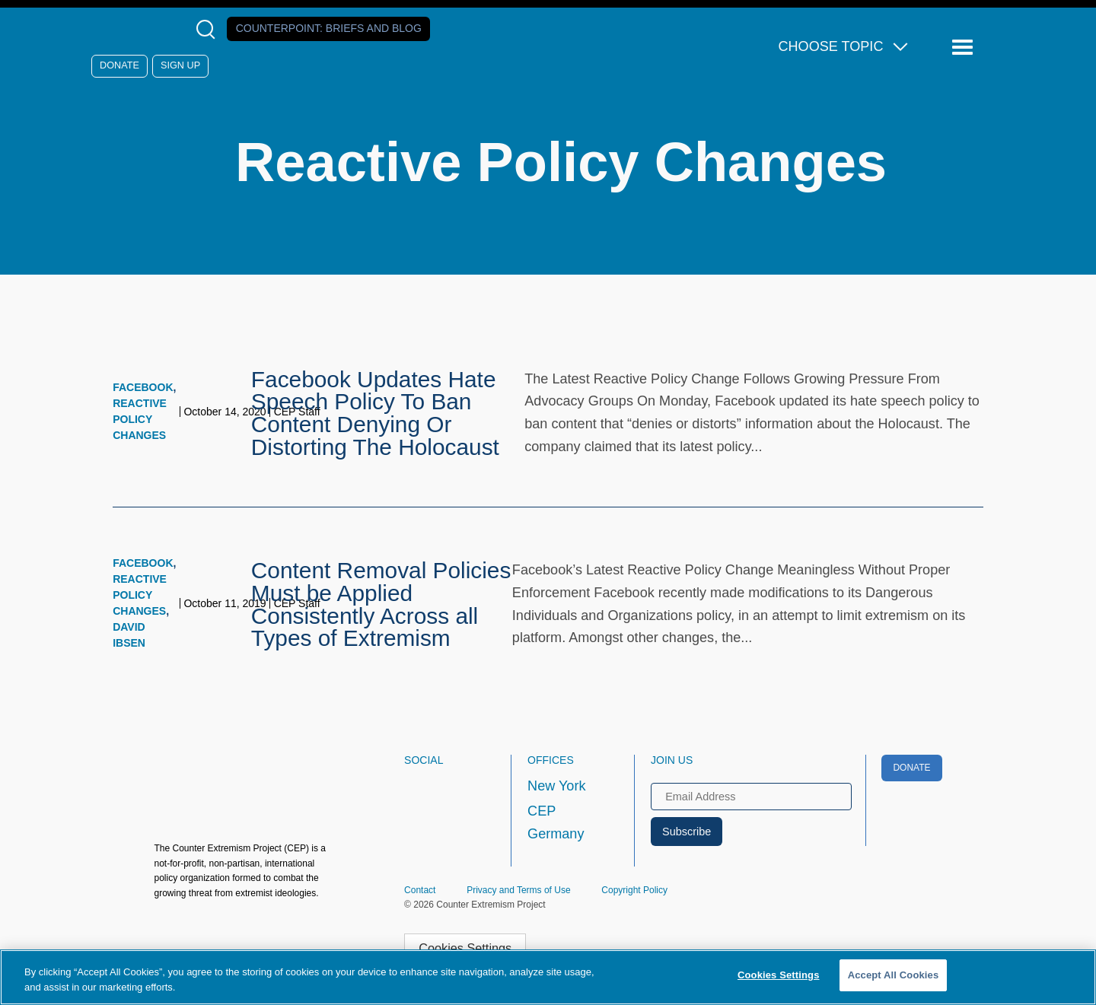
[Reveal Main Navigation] (965, 47)
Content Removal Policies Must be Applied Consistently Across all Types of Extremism (381, 604)
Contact (419, 890)
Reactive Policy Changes (140, 419)
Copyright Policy (634, 890)
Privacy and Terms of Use (519, 890)
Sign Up (180, 65)
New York (556, 786)
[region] (548, 977)
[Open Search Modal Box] (209, 29)
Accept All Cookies (893, 975)
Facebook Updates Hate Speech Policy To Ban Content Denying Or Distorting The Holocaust (375, 413)
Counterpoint (329, 28)
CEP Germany (555, 822)
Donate (119, 65)
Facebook (143, 387)
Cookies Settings (465, 948)
